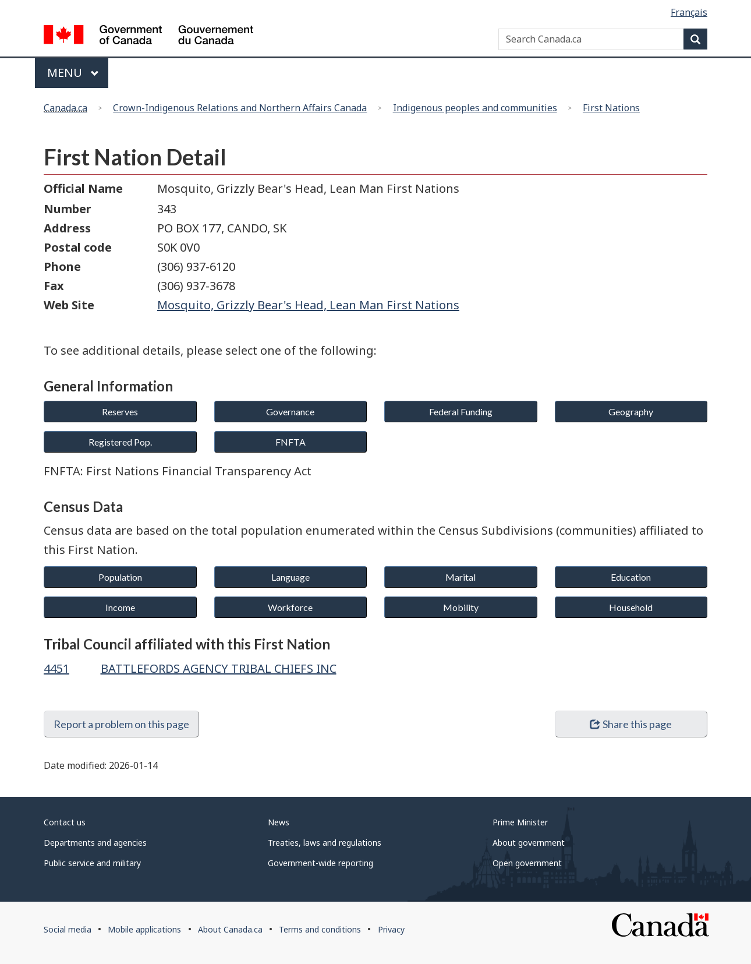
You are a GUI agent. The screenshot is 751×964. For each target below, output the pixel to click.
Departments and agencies (95, 842)
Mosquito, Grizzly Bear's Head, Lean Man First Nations (308, 305)
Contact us (65, 822)
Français (689, 12)
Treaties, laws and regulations (324, 842)
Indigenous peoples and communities (475, 107)
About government (529, 842)
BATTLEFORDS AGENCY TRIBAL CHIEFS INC (218, 668)
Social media (67, 929)
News (278, 822)
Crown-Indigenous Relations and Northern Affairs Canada (240, 107)
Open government (527, 862)
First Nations (611, 107)
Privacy (391, 929)
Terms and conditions (320, 929)
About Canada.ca (230, 929)
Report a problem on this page (121, 724)
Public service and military (92, 862)
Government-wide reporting (320, 862)
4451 (56, 668)
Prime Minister (520, 822)
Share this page (631, 724)
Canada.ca (65, 107)
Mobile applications (144, 929)
